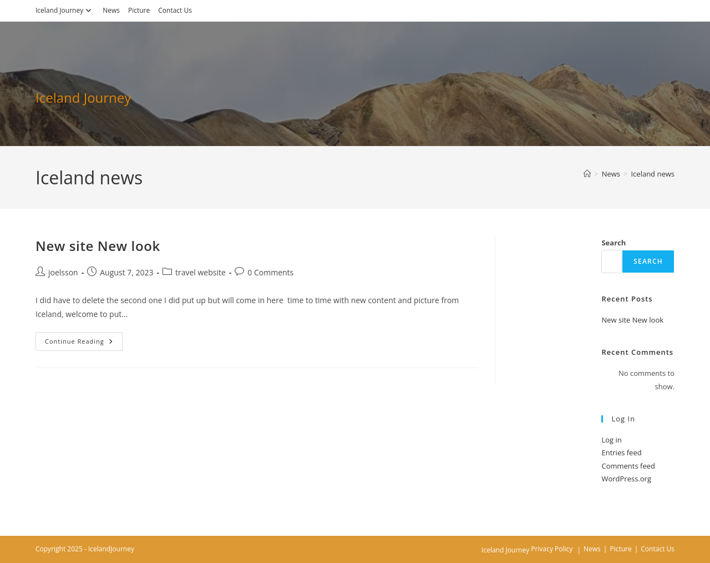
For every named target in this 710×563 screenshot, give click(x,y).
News (111, 10)
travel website (200, 272)
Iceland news (652, 174)
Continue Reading (84, 343)
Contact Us (175, 10)
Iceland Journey (65, 10)
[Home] (587, 174)
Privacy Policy (551, 549)
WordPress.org (626, 479)
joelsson (63, 272)
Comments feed (628, 466)
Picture (139, 10)
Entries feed (621, 453)
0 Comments (270, 272)
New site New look (98, 246)
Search (613, 243)
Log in (611, 440)
